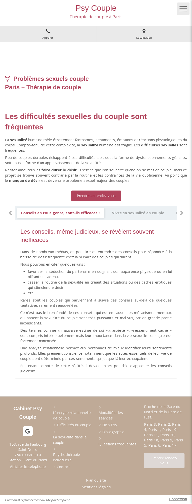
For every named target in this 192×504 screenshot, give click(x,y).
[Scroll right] (181, 213)
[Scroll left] (11, 213)
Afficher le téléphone (28, 466)
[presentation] (60, 213)
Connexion (178, 498)
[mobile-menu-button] (183, 8)
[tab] (60, 213)
